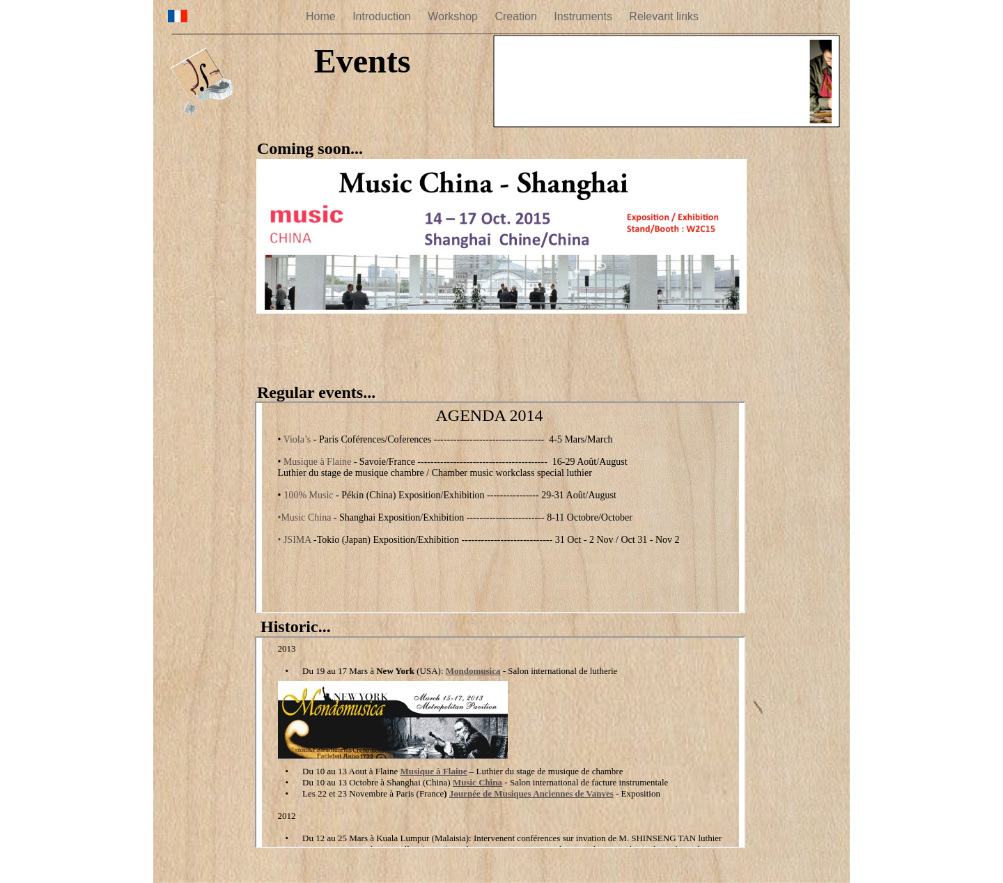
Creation (517, 16)
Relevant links (664, 16)
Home (322, 16)
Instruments (584, 16)
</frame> (666, 83)
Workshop (454, 16)
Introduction (383, 16)
